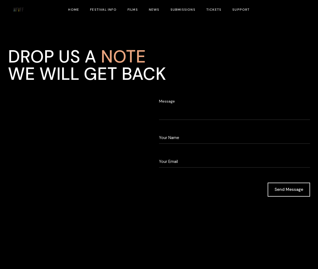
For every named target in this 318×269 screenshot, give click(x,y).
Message (167, 101)
